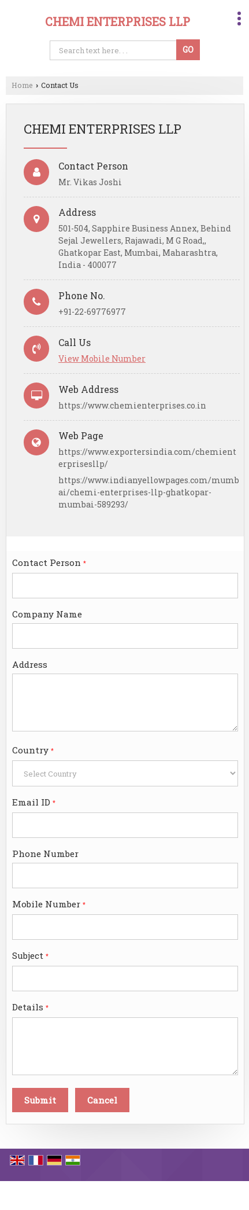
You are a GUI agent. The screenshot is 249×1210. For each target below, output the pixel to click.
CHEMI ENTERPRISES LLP (117, 21)
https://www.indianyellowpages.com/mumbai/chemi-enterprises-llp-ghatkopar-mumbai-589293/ (148, 492)
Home (22, 85)
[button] (102, 358)
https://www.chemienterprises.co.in (132, 405)
